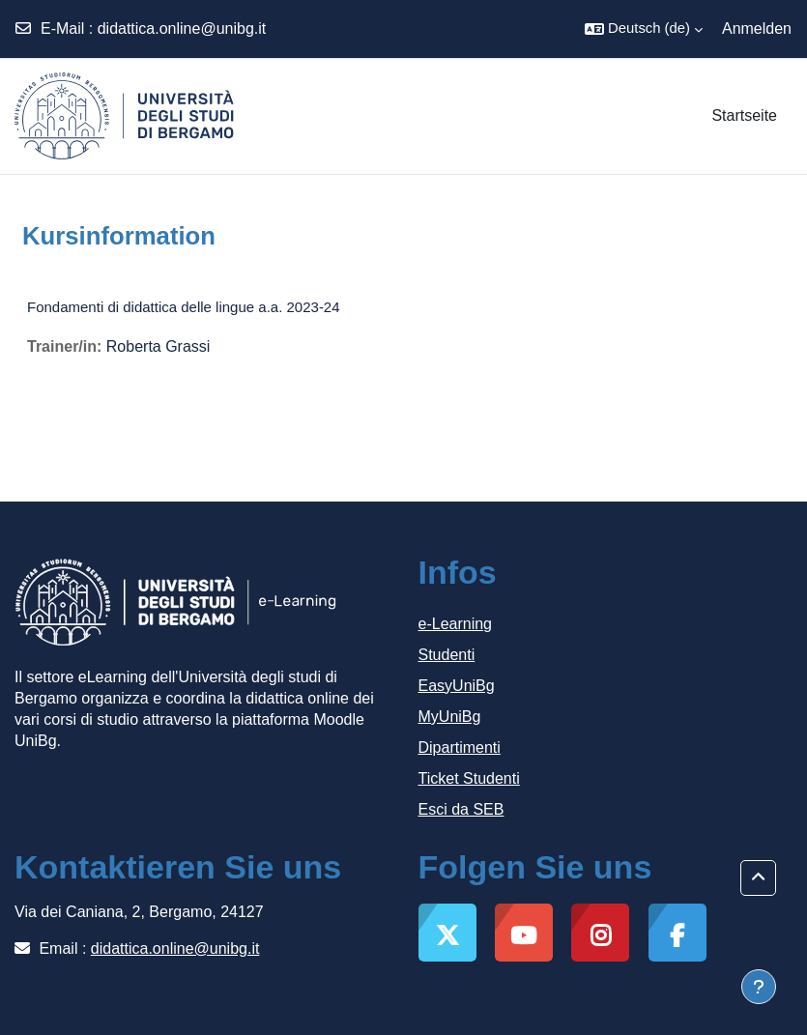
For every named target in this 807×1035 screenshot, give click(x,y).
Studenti (447, 655)
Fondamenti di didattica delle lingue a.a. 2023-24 (183, 307)
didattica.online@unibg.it (182, 28)
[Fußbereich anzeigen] (758, 986)
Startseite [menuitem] (744, 115)
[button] (643, 29)
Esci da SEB (461, 809)
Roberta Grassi (158, 346)
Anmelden (757, 28)
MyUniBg (449, 716)
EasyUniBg (456, 685)
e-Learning (455, 624)
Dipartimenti (459, 747)
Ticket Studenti (469, 778)
